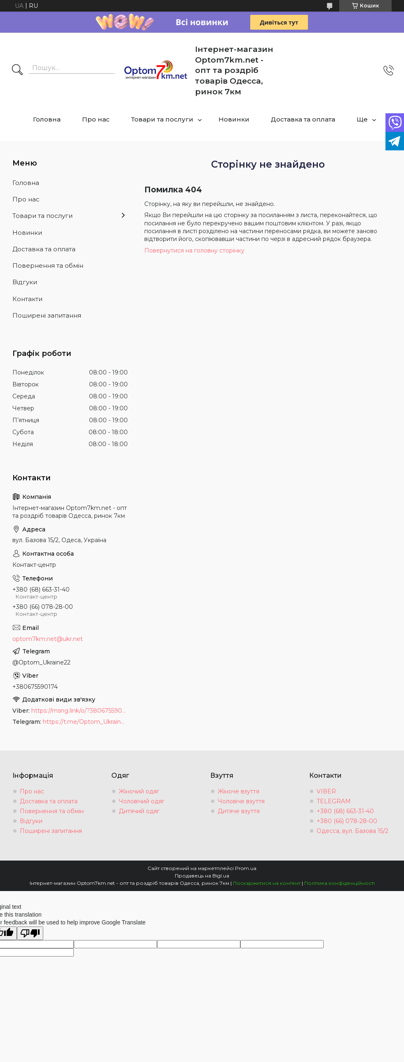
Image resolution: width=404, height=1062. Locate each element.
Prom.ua (245, 868)
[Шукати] (17, 70)
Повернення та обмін (47, 265)
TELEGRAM (334, 801)
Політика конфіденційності (339, 883)
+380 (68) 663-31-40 (345, 811)
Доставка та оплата (303, 119)
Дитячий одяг (139, 811)
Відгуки (24, 282)
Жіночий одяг (139, 791)
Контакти (27, 299)
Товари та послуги (162, 119)
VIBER (326, 791)
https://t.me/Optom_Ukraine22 (85, 721)
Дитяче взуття (239, 811)
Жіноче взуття (238, 791)
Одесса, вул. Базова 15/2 (352, 831)
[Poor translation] (30, 933)
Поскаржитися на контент (267, 883)
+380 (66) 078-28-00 (347, 821)
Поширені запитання (46, 315)
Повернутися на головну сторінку (194, 250)
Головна (47, 119)
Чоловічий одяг (141, 801)
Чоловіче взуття (241, 801)
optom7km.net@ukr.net (47, 639)
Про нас (96, 119)
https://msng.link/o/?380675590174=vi (79, 710)
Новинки (233, 119)
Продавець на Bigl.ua (202, 876)
